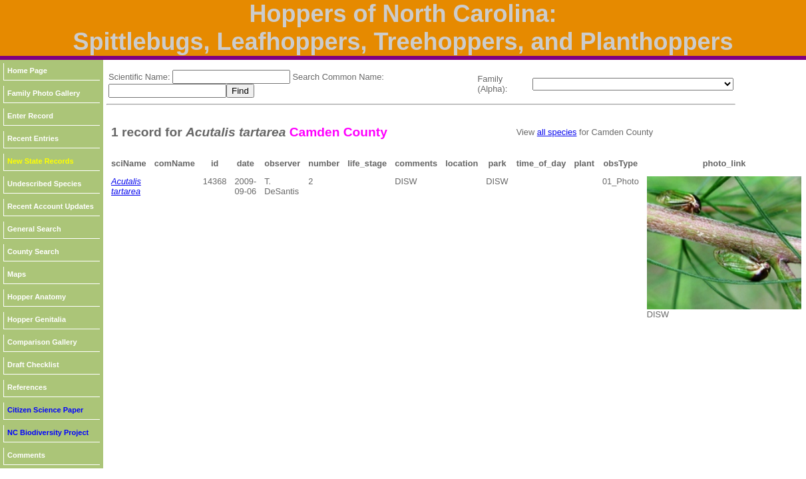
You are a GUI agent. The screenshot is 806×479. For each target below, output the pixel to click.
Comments (26, 455)
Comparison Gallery (42, 342)
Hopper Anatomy (36, 297)
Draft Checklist (33, 365)
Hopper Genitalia (36, 319)
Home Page (27, 71)
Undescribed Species (44, 184)
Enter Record (30, 116)
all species (557, 132)
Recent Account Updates (50, 206)
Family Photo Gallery (43, 93)
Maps (16, 274)
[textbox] (231, 77)
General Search (34, 229)
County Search (33, 251)
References (27, 387)
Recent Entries (33, 138)
